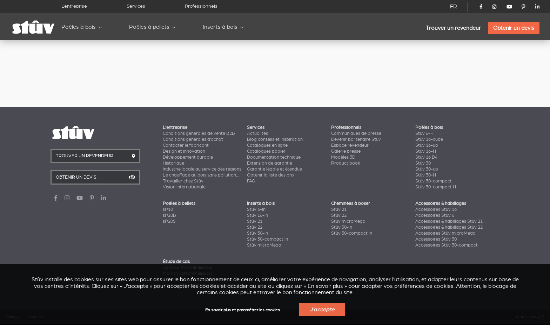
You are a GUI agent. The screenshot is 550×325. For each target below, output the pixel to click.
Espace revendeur (350, 145)
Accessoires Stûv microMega (445, 233)
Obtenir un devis (513, 28)
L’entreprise (74, 6)
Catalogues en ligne (267, 145)
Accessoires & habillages (440, 203)
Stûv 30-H (425, 175)
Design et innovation (184, 151)
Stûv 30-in (257, 233)
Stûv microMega (264, 245)
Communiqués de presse (356, 133)
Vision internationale (184, 187)
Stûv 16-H (425, 151)
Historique (173, 163)
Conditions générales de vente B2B (199, 133)
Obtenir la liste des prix (270, 175)
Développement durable (188, 157)
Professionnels (201, 6)
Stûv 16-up (426, 145)
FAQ (251, 181)
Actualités (257, 133)
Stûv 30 (423, 163)
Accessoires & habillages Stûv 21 (449, 221)
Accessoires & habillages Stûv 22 (449, 227)
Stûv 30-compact (433, 181)
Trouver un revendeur (453, 28)
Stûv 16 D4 (426, 157)
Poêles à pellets (149, 27)
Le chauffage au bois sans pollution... (201, 175)
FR (453, 7)
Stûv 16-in (257, 215)
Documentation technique (274, 157)
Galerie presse (346, 151)
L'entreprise (175, 127)
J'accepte (321, 309)
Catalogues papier (266, 151)
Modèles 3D (343, 157)
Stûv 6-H (424, 133)
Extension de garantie (269, 163)
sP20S (169, 221)
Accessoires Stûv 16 (436, 209)
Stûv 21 (254, 221)
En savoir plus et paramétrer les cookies (242, 310)
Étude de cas (176, 261)
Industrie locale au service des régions (202, 169)
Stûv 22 (254, 227)
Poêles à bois (78, 27)
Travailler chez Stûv (183, 181)
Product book (345, 163)
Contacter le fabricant (186, 145)
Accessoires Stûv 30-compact (446, 245)
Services (136, 6)
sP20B (169, 215)
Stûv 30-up (426, 169)
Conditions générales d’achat (193, 139)
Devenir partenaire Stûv (356, 139)
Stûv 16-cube (429, 139)
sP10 (168, 209)
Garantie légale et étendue (274, 169)
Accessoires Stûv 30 (436, 239)
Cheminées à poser (350, 203)
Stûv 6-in (256, 209)
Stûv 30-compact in (267, 239)
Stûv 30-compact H (435, 187)
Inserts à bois (220, 27)
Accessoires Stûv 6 (434, 215)
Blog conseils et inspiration (275, 139)
